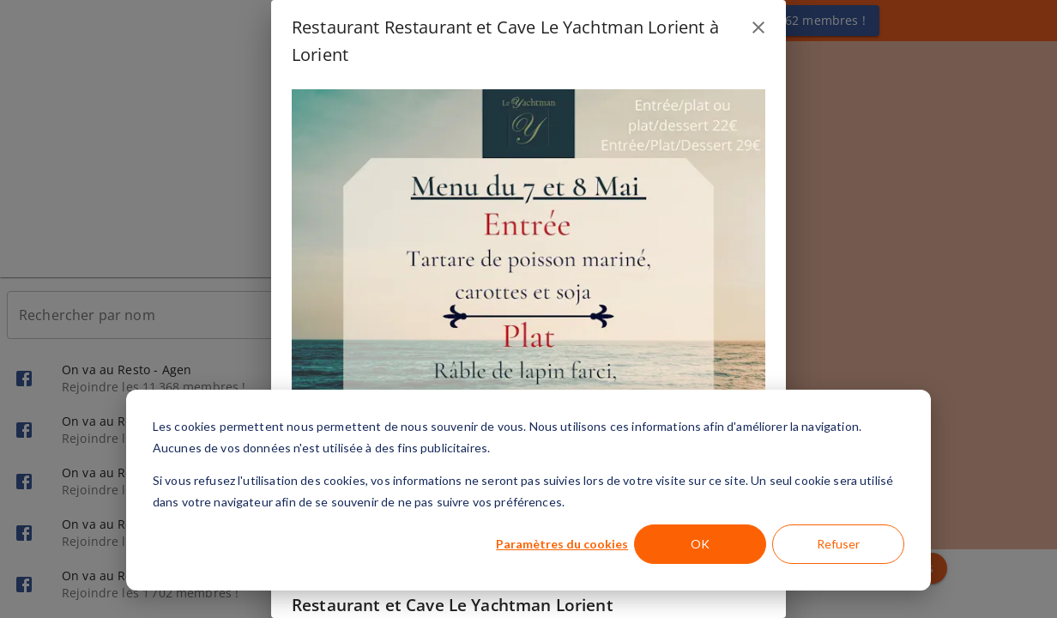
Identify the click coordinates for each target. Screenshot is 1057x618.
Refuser (838, 543)
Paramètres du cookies (562, 543)
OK (700, 543)
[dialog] (528, 490)
